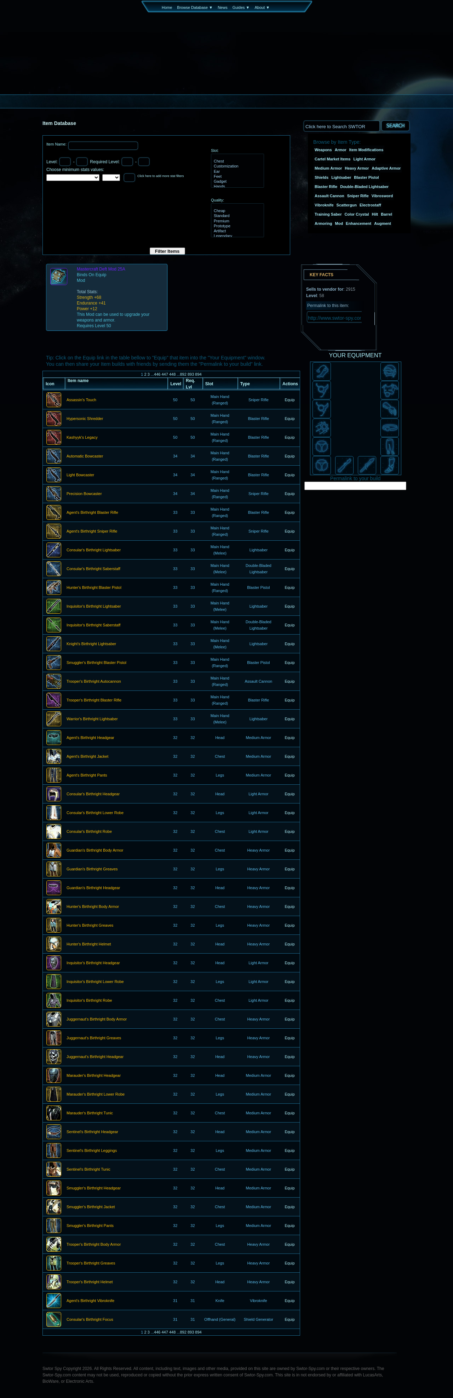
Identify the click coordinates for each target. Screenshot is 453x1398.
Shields (321, 177)
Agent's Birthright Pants (87, 775)
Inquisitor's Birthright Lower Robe (95, 982)
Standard (236, 216)
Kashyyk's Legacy (82, 438)
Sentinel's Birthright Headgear (92, 1132)
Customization (236, 166)
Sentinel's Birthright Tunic (88, 1169)
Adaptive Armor (386, 168)
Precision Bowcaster (84, 494)
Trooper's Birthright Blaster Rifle (94, 700)
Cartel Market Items (333, 159)
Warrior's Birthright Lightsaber (92, 719)
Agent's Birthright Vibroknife (90, 1301)
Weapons (323, 150)
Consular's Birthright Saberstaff (93, 569)
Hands (236, 186)
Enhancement (358, 223)
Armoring (323, 223)
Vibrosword (382, 196)
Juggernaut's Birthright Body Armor (97, 1019)
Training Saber (328, 214)
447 (164, 374)
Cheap (236, 211)
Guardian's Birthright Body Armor (95, 850)
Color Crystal (356, 214)
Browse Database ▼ (195, 7)
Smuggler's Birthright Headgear (94, 1188)
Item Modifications (366, 150)
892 (183, 374)
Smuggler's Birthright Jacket (91, 1207)
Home (167, 7)
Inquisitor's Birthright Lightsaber (94, 606)
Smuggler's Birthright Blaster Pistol (96, 663)
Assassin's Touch (81, 400)
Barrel (386, 214)
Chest (236, 161)
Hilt (375, 214)
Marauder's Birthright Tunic (90, 1113)
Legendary (236, 236)
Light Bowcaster (80, 475)
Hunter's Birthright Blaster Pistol (94, 588)
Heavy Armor (357, 168)
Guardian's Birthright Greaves (92, 869)
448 (172, 374)
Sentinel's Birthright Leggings (92, 1151)
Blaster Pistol (366, 177)
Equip (289, 400)
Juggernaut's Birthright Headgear (95, 1057)
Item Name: (57, 144)
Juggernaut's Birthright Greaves (94, 1038)
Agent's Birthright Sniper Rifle (92, 531)
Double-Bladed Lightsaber (364, 186)
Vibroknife (324, 205)
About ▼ (262, 7)
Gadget (236, 181)
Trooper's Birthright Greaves (91, 1263)
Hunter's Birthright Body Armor (93, 907)
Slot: (215, 150)
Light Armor (365, 159)
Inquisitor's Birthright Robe (89, 1001)
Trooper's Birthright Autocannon (94, 682)
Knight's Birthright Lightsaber (91, 644)
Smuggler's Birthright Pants (90, 1226)
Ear (236, 171)
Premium (236, 221)
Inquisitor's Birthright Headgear (93, 963)
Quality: (217, 200)
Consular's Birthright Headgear (93, 794)
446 (157, 374)
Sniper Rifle (358, 196)
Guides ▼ (241, 7)
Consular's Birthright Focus (90, 1320)
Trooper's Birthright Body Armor (94, 1245)
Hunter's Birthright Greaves (90, 926)
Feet (236, 176)
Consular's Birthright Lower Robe (95, 813)
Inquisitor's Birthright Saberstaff (93, 625)
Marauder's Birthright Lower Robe (96, 1094)
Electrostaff (370, 205)
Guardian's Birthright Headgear (93, 888)
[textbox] (341, 126)
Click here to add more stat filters (160, 176)
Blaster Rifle (326, 186)
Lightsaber (341, 177)
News (223, 7)
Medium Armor (328, 168)
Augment (382, 223)
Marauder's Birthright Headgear (94, 1076)
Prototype (236, 226)
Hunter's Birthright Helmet (89, 944)
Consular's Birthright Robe (89, 832)
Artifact (236, 231)
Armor (340, 150)
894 (198, 374)
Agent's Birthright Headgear (90, 738)
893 (191, 374)
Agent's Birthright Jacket (87, 757)
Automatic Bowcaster (85, 456)
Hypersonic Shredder (85, 419)
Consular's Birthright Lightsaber (94, 550)
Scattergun (347, 205)
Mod (339, 223)
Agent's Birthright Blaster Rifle (92, 513)
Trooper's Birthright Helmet (90, 1282)
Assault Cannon (329, 196)
